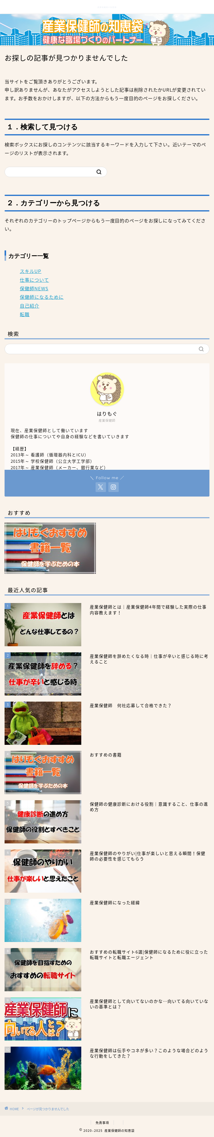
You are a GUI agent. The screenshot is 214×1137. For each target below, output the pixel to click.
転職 (25, 314)
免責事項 (102, 1122)
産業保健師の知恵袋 (107, 7)
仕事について (34, 279)
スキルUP (30, 270)
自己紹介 (29, 305)
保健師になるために (42, 296)
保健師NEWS (34, 288)
